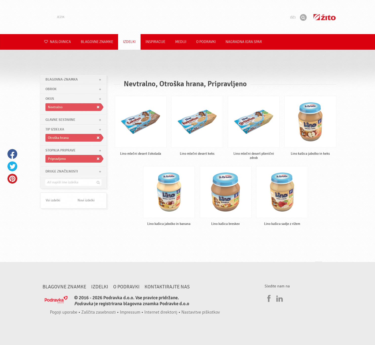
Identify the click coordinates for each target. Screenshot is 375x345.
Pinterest (12, 179)
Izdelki (129, 42)
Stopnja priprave (60, 150)
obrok (51, 89)
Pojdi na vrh (318, 266)
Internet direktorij (160, 312)
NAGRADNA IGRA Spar (244, 42)
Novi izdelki (86, 200)
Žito (324, 17)
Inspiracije (155, 42)
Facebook (12, 154)
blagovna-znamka (61, 79)
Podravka (187, 17)
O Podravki (206, 42)
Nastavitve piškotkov (200, 312)
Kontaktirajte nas (167, 287)
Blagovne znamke (97, 42)
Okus (49, 99)
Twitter (12, 166)
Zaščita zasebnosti (98, 312)
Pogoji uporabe (63, 312)
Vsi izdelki (53, 200)
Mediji (180, 42)
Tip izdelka (54, 129)
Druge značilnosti (61, 171)
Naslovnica (57, 42)
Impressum (130, 312)
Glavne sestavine (60, 120)
